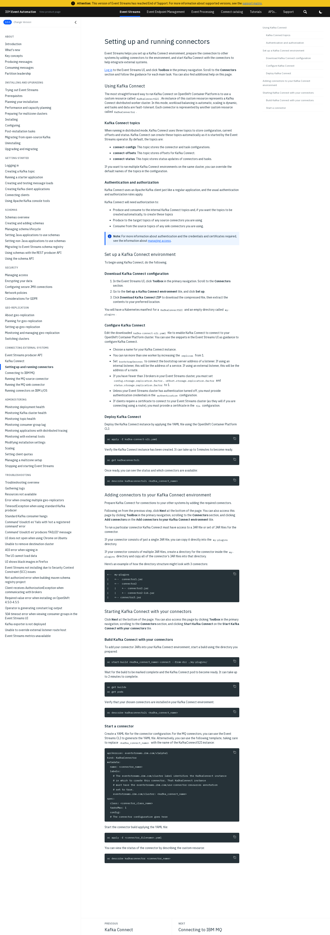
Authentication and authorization (285, 42)
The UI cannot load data (21, 556)
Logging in (12, 165)
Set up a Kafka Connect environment (283, 50)
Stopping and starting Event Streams (29, 466)
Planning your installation (21, 102)
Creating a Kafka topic (20, 171)
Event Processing (203, 12)
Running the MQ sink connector (25, 385)
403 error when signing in (21, 550)
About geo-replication (19, 315)
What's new (12, 50)
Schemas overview (17, 217)
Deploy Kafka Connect (278, 73)
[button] (305, 12)
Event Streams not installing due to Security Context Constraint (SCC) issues (39, 570)
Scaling (10, 448)
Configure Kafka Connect (280, 65)
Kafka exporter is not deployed (25, 624)
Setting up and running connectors (29, 367)
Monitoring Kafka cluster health (26, 413)
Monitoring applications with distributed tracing (36, 431)
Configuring (12, 125)
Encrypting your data (18, 281)
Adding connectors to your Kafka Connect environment (286, 82)
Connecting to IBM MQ (20, 373)
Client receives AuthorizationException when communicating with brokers (34, 590)
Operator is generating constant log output (33, 608)
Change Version (22, 22)
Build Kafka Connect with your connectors (290, 100)
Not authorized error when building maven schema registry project (37, 580)
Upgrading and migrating (21, 149)
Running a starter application (24, 177)
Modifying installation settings (25, 442)
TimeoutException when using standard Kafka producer (35, 508)
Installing (11, 119)
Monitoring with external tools (25, 436)
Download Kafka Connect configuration (288, 58)
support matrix (252, 3)
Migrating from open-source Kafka (28, 137)
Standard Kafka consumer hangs (26, 516)
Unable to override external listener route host (35, 630)
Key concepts (14, 56)
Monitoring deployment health (25, 407)
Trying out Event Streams (21, 90)
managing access (159, 241)
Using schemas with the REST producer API (33, 253)
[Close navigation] (75, 22)
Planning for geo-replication (23, 321)
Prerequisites (14, 96)
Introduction (13, 44)
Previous (111, 923)
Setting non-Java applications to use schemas (35, 241)
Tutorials (256, 12)
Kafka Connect (14, 361)
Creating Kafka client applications (27, 189)
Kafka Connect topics (278, 35)
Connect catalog (232, 12)
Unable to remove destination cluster (29, 544)
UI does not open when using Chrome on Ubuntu (36, 538)
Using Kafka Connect (275, 27)
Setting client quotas (19, 454)
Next (181, 923)
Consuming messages (19, 68)
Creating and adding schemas (24, 223)
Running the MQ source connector (27, 379)
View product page (49, 11)
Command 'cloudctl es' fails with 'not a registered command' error (37, 524)
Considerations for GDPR (21, 299)
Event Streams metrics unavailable (28, 636)
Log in (108, 70)
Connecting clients (17, 195)
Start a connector (276, 107)
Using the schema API (19, 259)
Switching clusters (17, 339)
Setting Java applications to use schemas (32, 235)
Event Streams (130, 12)
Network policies (16, 293)
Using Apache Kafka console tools (27, 201)
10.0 (7, 22)
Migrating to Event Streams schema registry (34, 247)
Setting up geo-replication (22, 327)
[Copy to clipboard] (234, 438)
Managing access (16, 275)
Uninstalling (13, 143)
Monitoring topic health (20, 419)
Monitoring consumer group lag (25, 425)
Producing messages (18, 62)
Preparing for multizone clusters (26, 114)
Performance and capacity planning (28, 108)
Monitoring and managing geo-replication (32, 333)
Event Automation (20, 12)
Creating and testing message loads (29, 183)
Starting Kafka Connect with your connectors (288, 92)
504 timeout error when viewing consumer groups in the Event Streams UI (41, 616)
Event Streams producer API (23, 355)
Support (288, 12)
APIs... (272, 12)
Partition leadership (18, 73)
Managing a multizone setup (23, 460)
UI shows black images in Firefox (26, 562)
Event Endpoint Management (166, 12)
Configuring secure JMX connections (28, 287)
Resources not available (21, 494)
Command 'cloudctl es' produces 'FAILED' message (38, 532)
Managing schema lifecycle (23, 229)
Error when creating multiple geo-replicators (34, 500)
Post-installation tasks (20, 131)
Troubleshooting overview (22, 482)
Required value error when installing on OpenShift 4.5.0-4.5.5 (37, 600)
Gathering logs (15, 488)
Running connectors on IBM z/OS (26, 390)
